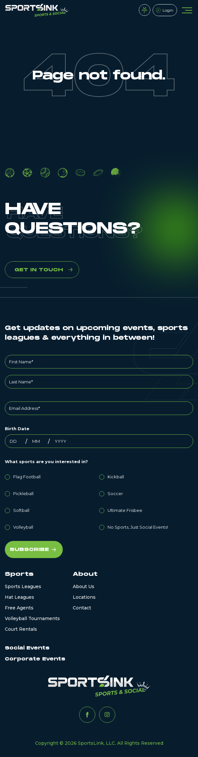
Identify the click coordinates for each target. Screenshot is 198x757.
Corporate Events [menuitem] (35, 659)
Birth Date (17, 428)
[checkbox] (99, 500)
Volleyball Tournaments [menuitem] (32, 618)
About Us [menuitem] (83, 586)
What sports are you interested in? (46, 461)
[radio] (52, 475)
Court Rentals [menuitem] (21, 629)
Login (168, 10)
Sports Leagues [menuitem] (23, 586)
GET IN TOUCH (38, 270)
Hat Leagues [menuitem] (19, 597)
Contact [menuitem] (82, 608)
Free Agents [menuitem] (19, 608)
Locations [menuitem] (84, 597)
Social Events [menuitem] (27, 648)
